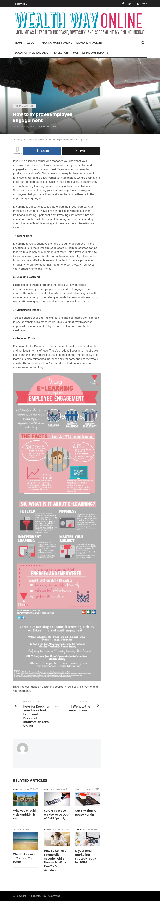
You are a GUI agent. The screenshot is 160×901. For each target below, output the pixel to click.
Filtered (28, 264)
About (32, 43)
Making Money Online (57, 43)
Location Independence (31, 53)
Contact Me (22, 3)
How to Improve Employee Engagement (68, 139)
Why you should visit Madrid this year (24, 814)
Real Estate (61, 53)
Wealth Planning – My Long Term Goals (25, 858)
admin (47, 829)
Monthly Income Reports (90, 53)
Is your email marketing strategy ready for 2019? (85, 856)
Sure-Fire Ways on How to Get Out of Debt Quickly (56, 814)
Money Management (91, 43)
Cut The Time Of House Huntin (86, 813)
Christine (18, 789)
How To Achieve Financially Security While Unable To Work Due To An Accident (55, 860)
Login (144, 3)
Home (19, 43)
